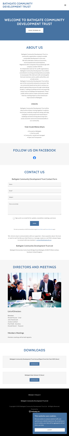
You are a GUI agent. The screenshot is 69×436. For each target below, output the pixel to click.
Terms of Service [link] (49, 229)
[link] (25, 7)
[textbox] (34, 184)
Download (34, 364)
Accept (50, 429)
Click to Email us (34, 30)
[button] (65, 5)
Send (34, 223)
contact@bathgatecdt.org (43, 240)
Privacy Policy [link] (40, 229)
